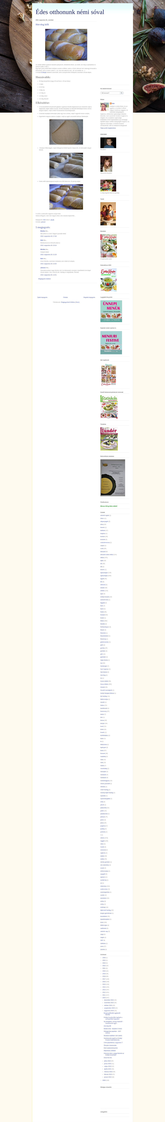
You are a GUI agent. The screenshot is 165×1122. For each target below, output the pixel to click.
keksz (102, 714)
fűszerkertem (104, 636)
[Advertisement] (114, 51)
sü (101, 883)
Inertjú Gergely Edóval (107, 693)
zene (101, 946)
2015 (104, 984)
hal (101, 663)
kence (102, 720)
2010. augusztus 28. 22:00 (48, 263)
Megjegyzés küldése (44, 279)
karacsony (103, 711)
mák (101, 762)
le (100, 741)
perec (102, 820)
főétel (102, 621)
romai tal (103, 850)
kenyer (102, 723)
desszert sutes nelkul (106, 554)
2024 (104, 960)
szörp (102, 904)
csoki (102, 548)
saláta (102, 859)
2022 (104, 965)
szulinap (102, 907)
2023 (104, 963)
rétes (101, 844)
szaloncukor (104, 889)
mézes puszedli (105, 783)
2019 (104, 973)
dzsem (102, 569)
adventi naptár (104, 515)
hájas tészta (104, 660)
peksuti (43, 222)
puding (102, 829)
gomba (102, 648)
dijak (101, 560)
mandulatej (103, 768)
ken (101, 717)
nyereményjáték (105, 798)
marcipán (103, 771)
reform (102, 838)
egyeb (102, 578)
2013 (104, 989)
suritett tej (103, 880)
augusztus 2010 (109, 1010)
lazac (102, 738)
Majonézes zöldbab (110, 1050)
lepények (103, 747)
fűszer (102, 630)
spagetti (102, 874)
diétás (102, 557)
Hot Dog (102, 675)
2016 (104, 981)
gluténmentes (104, 642)
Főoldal (65, 297)
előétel (102, 590)
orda (101, 801)
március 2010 (108, 1071)
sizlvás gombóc (105, 862)
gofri (101, 645)
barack (102, 527)
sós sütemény (104, 865)
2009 (104, 1080)
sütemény (103, 886)
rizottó (102, 847)
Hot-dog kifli (107, 1026)
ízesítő (102, 702)
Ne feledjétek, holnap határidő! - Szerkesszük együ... (113, 1022)
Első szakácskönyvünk (111, 1048)
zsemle (102, 949)
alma (101, 524)
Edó (41, 240)
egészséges (104, 575)
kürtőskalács (104, 735)
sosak (102, 868)
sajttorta (102, 853)
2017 (104, 979)
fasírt (101, 609)
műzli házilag (104, 789)
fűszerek (103, 633)
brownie (102, 539)
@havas (43, 267)
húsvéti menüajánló (106, 690)
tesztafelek (103, 916)
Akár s (102, 518)
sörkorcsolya (104, 871)
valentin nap (104, 931)
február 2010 (108, 1074)
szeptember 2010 (109, 1008)
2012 (104, 992)
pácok (102, 805)
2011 (104, 995)
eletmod (102, 584)
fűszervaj (103, 639)
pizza (102, 823)
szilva (102, 901)
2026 (104, 957)
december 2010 (109, 1000)
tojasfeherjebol (104, 919)
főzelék (102, 624)
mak (101, 759)
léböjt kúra (103, 744)
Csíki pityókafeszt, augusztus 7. (113, 1042)
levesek (102, 753)
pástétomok (103, 814)
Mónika (42, 249)
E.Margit (43, 72)
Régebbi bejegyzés (89, 297)
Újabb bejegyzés (42, 297)
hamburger (103, 666)
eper (101, 594)
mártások (103, 777)
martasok (103, 774)
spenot (102, 877)
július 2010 (107, 1061)
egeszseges (104, 572)
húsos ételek (104, 684)
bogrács (102, 533)
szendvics (103, 898)
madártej (103, 756)
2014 (104, 987)
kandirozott (103, 708)
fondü (102, 618)
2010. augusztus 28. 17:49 (48, 236)
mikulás (102, 786)
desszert (103, 551)
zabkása (102, 943)
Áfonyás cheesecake (110, 1045)
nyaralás (103, 795)
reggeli (102, 841)
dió (101, 566)
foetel (102, 612)
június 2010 (108, 1063)
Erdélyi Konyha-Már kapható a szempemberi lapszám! (113, 1018)
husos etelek (104, 681)
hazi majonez (104, 669)
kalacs (102, 705)
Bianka (42, 231)
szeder (102, 895)
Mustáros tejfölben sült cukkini (113, 1035)
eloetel (102, 588)
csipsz (102, 545)
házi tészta (103, 672)
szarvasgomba (104, 892)
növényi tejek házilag (106, 792)
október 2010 (108, 1005)
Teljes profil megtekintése (108, 128)
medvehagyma (104, 780)
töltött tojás (103, 925)
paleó (102, 811)
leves (102, 750)
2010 (104, 997)
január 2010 (108, 1077)
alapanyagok (104, 521)
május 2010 (108, 1066)
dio (101, 563)
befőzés (102, 530)
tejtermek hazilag (105, 910)
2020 (104, 971)
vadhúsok (103, 928)
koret (101, 726)
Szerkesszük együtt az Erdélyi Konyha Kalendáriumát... (113, 1039)
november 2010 (109, 1002)
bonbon (102, 536)
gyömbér (103, 657)
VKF (101, 940)
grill (101, 654)
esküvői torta (104, 600)
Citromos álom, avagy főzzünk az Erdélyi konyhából (114, 1054)
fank (101, 606)
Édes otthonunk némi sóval (70, 11)
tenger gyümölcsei (106, 913)
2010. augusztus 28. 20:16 (48, 245)
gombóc (102, 651)
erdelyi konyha (104, 597)
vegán (102, 937)
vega (101, 934)
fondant (102, 615)
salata (102, 856)
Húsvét (102, 687)
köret (101, 729)
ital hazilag (103, 696)
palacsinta (103, 808)
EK (101, 582)
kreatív (102, 732)
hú (101, 678)
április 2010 (108, 1069)
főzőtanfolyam (104, 627)
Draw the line (108, 1057)
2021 (104, 968)
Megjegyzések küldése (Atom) (70, 302)
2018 (104, 976)
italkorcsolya (104, 699)
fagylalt (102, 603)
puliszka (102, 832)
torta (101, 922)
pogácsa (103, 826)
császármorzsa (105, 542)
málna (102, 765)
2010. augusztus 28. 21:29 (48, 254)
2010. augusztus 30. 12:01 (48, 275)
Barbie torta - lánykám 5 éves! (113, 1028)
